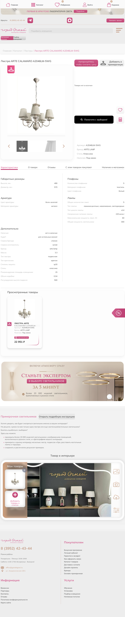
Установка (68, 591)
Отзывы (4, 597)
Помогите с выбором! (94, 119)
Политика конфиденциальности (14, 600)
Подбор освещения (17, 38)
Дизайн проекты (71, 568)
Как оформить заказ (72, 559)
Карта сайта (6, 603)
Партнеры (5, 591)
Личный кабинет (71, 553)
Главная (12, 5)
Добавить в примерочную (112, 63)
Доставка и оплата (72, 565)
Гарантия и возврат (72, 556)
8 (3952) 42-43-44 (17, 20)
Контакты (5, 594)
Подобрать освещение (41, 31)
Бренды (67, 570)
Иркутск (4, 20)
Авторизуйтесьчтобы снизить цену (86, 63)
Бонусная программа (73, 550)
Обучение (68, 588)
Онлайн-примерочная (73, 573)
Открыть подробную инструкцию (57, 416)
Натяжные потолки (5, 38)
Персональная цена (21, 337)
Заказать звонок (115, 20)
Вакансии (5, 588)
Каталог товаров (71, 562)
